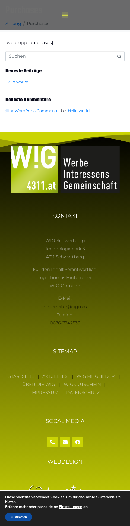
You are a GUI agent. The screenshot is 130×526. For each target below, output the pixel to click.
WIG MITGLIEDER (96, 376)
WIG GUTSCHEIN (82, 384)
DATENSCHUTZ (83, 392)
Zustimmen (19, 517)
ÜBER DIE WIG (38, 384)
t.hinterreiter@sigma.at (65, 306)
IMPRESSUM (44, 392)
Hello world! (16, 81)
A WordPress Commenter (35, 110)
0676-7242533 (65, 323)
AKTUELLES (55, 376)
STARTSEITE (21, 376)
